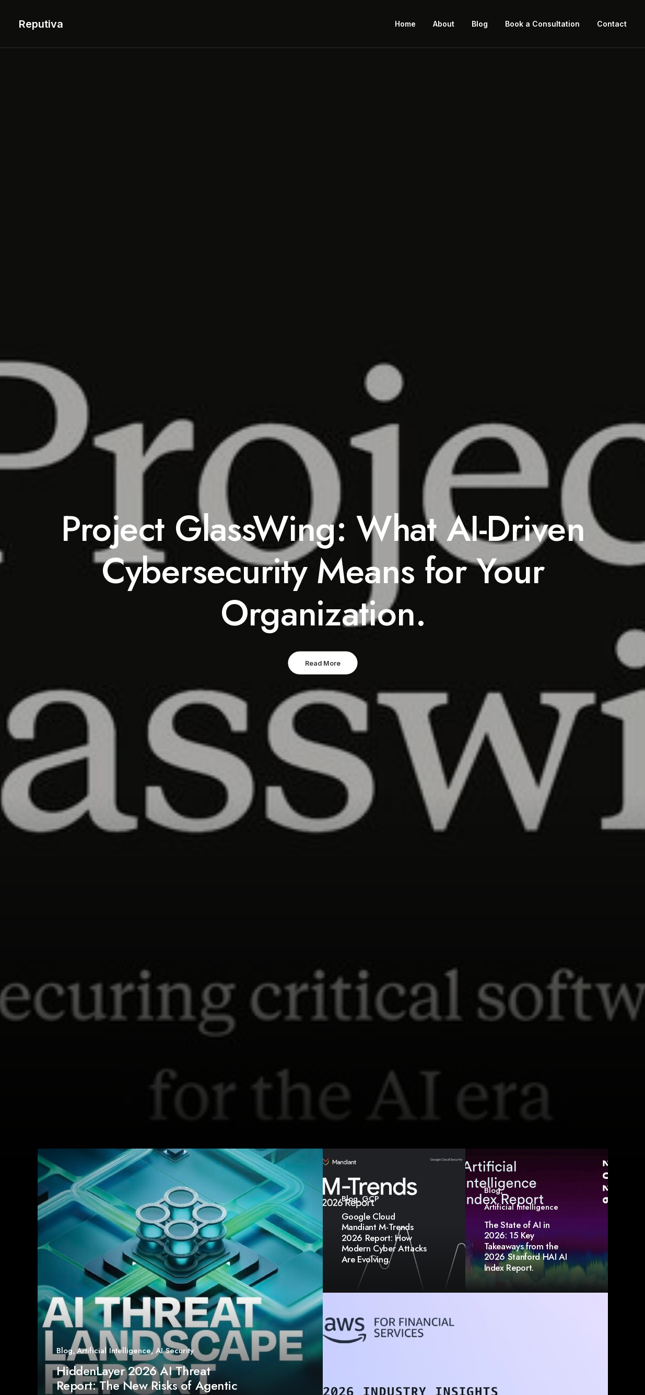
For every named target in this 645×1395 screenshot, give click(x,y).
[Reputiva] (41, 24)
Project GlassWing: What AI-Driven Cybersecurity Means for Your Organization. (322, 571)
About (443, 23)
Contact (612, 23)
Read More (322, 663)
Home (405, 23)
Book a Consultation (542, 23)
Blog (480, 23)
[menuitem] (409, 24)
